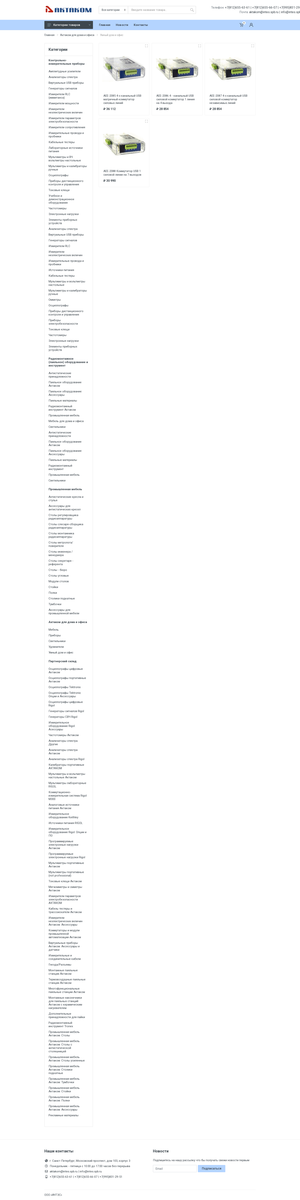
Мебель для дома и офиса (66, 421)
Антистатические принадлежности (60, 374)
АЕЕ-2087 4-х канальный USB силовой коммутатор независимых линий (228, 99)
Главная (49, 35)
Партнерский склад (63, 661)
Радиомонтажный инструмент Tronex (61, 1024)
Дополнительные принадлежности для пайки (67, 1015)
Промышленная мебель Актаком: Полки (64, 1098)
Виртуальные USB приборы (66, 82)
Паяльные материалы (63, 400)
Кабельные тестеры (62, 142)
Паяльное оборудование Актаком (65, 384)
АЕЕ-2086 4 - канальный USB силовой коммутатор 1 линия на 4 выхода (175, 99)
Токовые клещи (59, 190)
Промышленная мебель (64, 415)
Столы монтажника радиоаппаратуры (61, 535)
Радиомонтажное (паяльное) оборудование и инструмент (68, 362)
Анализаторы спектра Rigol (66, 759)
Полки (53, 592)
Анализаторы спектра (63, 77)
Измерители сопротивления (67, 127)
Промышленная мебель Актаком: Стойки (64, 1089)
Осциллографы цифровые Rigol (66, 703)
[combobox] (158, 10)
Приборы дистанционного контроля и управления (66, 182)
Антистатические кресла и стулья (66, 498)
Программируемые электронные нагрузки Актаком (63, 845)
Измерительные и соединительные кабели (65, 957)
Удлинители (56, 647)
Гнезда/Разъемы (60, 964)
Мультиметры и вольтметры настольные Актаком (67, 775)
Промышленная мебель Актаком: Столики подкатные (64, 1070)
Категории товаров (68, 25)
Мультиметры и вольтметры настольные (67, 283)
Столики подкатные (62, 598)
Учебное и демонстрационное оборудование (61, 199)
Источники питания (61, 270)
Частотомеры (57, 208)
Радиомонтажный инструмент (60, 467)
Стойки (53, 587)
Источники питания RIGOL (66, 823)
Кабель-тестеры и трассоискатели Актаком (65, 910)
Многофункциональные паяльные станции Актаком (67, 990)
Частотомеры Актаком (64, 735)
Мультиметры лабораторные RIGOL (67, 784)
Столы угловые (59, 575)
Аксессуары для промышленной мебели (64, 611)
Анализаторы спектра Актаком (63, 751)
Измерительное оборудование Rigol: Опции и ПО (67, 832)
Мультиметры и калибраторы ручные (68, 167)
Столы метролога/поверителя (61, 544)
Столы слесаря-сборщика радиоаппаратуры (66, 526)
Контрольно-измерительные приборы (67, 62)
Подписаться (211, 1168)
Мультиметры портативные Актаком (66, 864)
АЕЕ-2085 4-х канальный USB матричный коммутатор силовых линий (122, 99)
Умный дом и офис (61, 652)
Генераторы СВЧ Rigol (63, 717)
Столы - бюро (58, 570)
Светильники (57, 427)
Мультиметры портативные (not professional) (66, 873)
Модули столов (59, 581)
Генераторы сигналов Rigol (66, 711)
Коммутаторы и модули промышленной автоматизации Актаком (65, 934)
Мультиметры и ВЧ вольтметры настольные (65, 158)
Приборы (55, 635)
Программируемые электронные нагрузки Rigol (67, 855)
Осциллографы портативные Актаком (67, 679)
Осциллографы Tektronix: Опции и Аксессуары (65, 694)
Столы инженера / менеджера (61, 553)
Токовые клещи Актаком (65, 881)
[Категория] (113, 10)
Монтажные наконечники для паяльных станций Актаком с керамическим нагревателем (65, 1003)
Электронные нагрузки (64, 214)
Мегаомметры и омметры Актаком (65, 888)
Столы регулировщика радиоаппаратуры (63, 516)
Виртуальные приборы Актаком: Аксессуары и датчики (64, 946)
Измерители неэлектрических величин (65, 110)
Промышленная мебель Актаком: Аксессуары (64, 1107)
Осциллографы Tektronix (65, 687)
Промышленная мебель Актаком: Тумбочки (64, 1080)
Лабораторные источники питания (66, 149)
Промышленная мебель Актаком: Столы (64, 1033)
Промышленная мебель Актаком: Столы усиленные (67, 1058)
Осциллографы (58, 175)
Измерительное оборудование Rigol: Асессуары (62, 726)
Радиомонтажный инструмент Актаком (62, 408)
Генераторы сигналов (63, 88)
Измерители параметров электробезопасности (65, 119)
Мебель (54, 629)
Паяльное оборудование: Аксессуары (65, 393)
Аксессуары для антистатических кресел (65, 507)
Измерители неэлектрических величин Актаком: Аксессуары (65, 921)
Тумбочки (55, 604)
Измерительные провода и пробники (66, 134)
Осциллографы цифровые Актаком (66, 670)
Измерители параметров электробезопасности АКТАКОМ (65, 899)
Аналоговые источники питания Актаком (64, 806)
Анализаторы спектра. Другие (63, 742)
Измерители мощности (64, 103)
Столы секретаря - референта (61, 562)
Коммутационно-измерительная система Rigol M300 (68, 795)
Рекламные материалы (63, 1115)
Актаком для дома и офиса (77, 35)
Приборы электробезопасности (63, 322)
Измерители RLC (59, 246)
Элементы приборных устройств (63, 221)
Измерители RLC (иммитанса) (59, 95)
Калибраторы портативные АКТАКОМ (66, 766)
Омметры (55, 299)
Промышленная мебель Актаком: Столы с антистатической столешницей (64, 1046)
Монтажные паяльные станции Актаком (63, 972)
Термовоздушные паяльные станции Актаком (67, 981)
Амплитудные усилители (65, 71)
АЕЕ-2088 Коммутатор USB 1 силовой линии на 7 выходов (122, 172)
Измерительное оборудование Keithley (63, 815)
